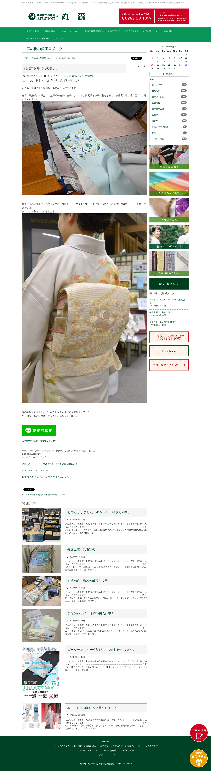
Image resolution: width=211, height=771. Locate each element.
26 (152, 68)
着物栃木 (55, 495)
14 (163, 61)
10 (180, 58)
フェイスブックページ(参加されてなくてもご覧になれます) (49, 464)
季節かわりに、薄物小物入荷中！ (90, 613)
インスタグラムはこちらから (35, 470)
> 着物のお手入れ (133, 746)
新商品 (155, 115)
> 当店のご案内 (63, 746)
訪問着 (62, 495)
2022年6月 (169, 46)
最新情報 (168, 31)
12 (152, 61)
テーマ (152, 79)
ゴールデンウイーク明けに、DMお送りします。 (101, 649)
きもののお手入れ (71, 31)
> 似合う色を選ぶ (110, 750)
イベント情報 (158, 139)
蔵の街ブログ (114, 31)
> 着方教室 (104, 746)
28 (163, 68)
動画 (154, 133)
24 (180, 65)
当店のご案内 (33, 31)
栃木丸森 (47, 495)
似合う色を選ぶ (131, 31)
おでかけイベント (151, 31)
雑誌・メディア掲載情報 (37, 38)
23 (175, 65)
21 (163, 65)
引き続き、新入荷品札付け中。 (89, 580)
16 (175, 61)
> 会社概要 (77, 746)
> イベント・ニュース (89, 750)
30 (175, 68)
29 (169, 68)
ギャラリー (58, 38)
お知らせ (66, 76)
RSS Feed (169, 74)
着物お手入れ (158, 109)
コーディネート (54, 76)
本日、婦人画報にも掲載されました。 (94, 708)
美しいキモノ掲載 (160, 127)
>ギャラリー (128, 750)
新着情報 (89, 76)
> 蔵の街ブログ (151, 746)
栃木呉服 (39, 495)
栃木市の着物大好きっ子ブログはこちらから (45, 477)
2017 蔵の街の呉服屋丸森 (102, 763)
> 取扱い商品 (90, 746)
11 (186, 58)
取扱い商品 (51, 31)
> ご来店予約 (117, 746)
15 (169, 61)
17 (180, 61)
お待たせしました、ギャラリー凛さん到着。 (99, 512)
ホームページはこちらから (34, 457)
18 (186, 61)
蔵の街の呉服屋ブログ (42, 58)
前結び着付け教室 (94, 31)
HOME (25, 58)
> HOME (105, 741)
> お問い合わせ (105, 755)
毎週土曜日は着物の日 (82, 549)
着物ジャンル (78, 76)
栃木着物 (31, 495)
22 (169, 65)
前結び (155, 121)
